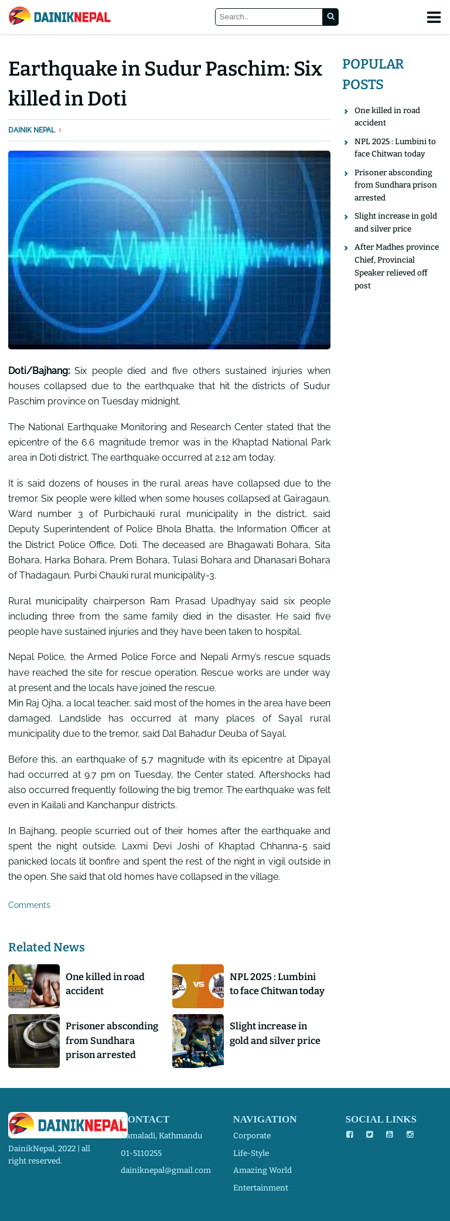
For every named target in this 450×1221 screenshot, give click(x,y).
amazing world (262, 1170)
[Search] (269, 17)
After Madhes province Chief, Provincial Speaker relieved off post (396, 266)
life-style (251, 1153)
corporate (252, 1136)
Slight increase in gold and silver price (275, 1033)
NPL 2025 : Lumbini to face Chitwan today (277, 983)
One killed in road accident (105, 983)
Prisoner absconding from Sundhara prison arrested (112, 1040)
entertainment (260, 1188)
